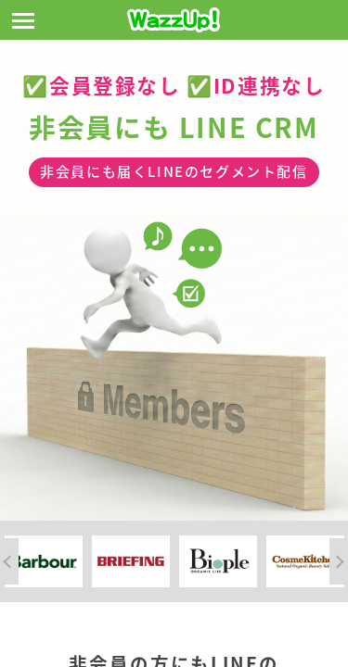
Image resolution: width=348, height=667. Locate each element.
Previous (9, 561)
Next (338, 561)
